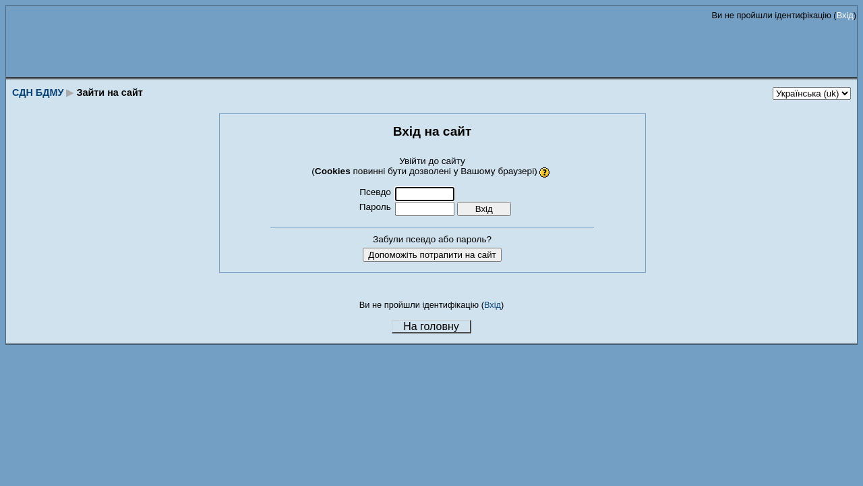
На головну (431, 326)
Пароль (375, 207)
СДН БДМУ (37, 92)
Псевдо (375, 192)
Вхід (845, 15)
